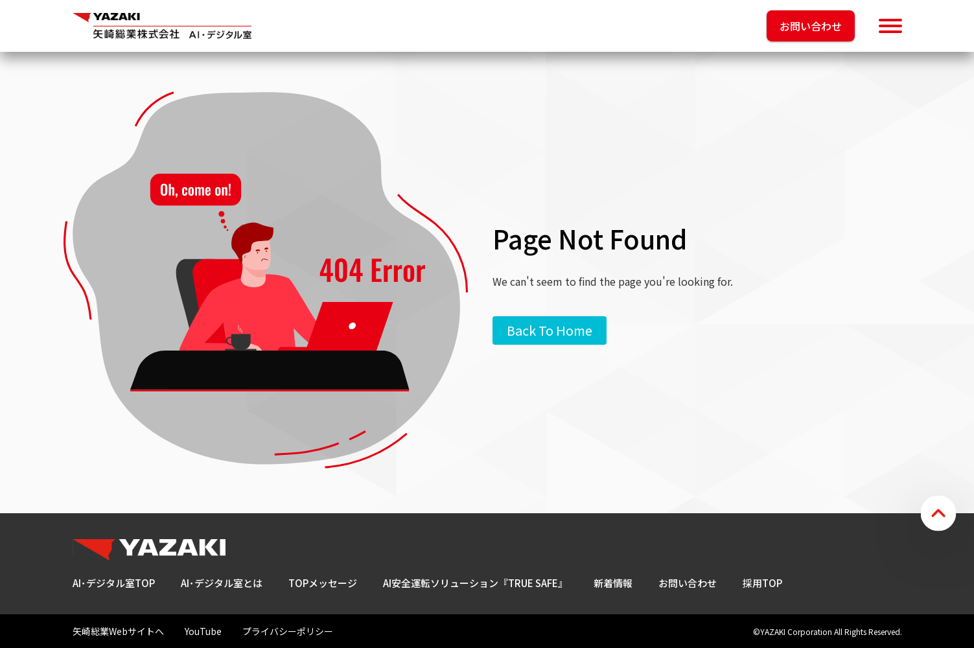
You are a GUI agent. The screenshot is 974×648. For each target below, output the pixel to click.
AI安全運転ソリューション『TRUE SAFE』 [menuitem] (475, 582)
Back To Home (549, 330)
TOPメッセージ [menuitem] (322, 582)
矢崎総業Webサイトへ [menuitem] (118, 631)
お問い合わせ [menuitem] (687, 582)
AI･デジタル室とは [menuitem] (221, 582)
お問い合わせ (811, 26)
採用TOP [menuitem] (762, 582)
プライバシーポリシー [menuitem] (287, 631)
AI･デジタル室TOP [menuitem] (114, 582)
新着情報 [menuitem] (613, 582)
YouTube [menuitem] (203, 631)
